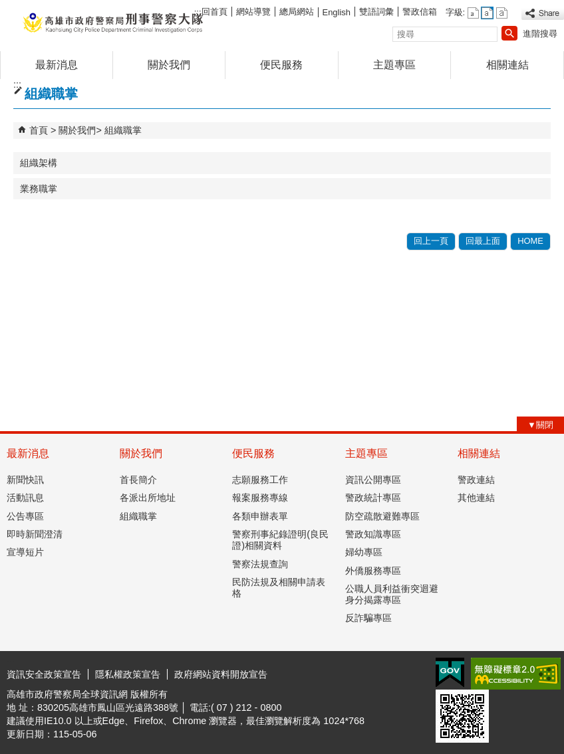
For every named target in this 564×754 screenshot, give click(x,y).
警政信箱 (419, 12)
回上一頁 (431, 241)
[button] (509, 33)
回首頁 (214, 12)
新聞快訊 (25, 479)
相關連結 (507, 64)
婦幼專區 (363, 552)
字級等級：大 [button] (501, 13)
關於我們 (169, 64)
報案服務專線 (260, 497)
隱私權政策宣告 (127, 674)
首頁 (38, 130)
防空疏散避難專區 (382, 516)
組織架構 (38, 162)
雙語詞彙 (376, 12)
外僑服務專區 (373, 570)
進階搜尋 (540, 34)
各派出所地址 (148, 497)
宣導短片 (25, 552)
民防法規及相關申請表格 (278, 588)
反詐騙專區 (368, 618)
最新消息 (56, 64)
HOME (530, 241)
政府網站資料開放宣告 (220, 674)
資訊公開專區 (373, 479)
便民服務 (281, 64)
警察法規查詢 (260, 564)
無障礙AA (516, 674)
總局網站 (296, 12)
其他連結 (476, 497)
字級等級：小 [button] (473, 13)
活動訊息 (25, 497)
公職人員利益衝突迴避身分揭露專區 (391, 594)
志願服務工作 (260, 479)
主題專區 (394, 64)
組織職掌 (123, 130)
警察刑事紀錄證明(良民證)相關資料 (280, 540)
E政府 (450, 673)
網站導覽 (253, 12)
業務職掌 (38, 188)
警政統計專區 (373, 497)
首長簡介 (138, 479)
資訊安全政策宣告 (44, 674)
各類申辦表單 (260, 516)
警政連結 (476, 479)
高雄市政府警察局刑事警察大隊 (112, 22)
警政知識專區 (373, 534)
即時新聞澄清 (35, 534)
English (337, 12)
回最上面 (483, 241)
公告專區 (25, 516)
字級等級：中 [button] (487, 13)
